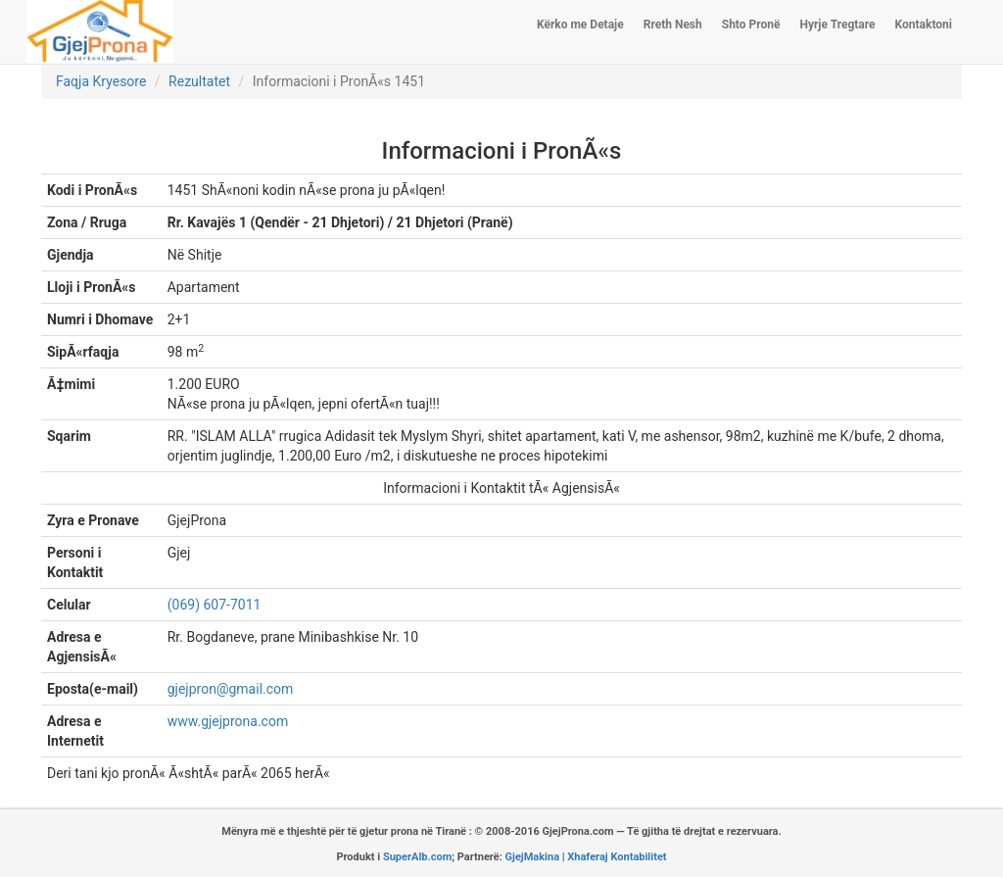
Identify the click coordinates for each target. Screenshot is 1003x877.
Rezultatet (199, 81)
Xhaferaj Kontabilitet (616, 857)
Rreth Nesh (673, 24)
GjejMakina (532, 857)
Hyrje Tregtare (837, 24)
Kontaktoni (923, 24)
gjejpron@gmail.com (230, 689)
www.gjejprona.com (227, 721)
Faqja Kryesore (101, 81)
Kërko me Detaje (580, 24)
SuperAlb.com (417, 857)
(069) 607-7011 (214, 604)
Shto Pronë (751, 24)
